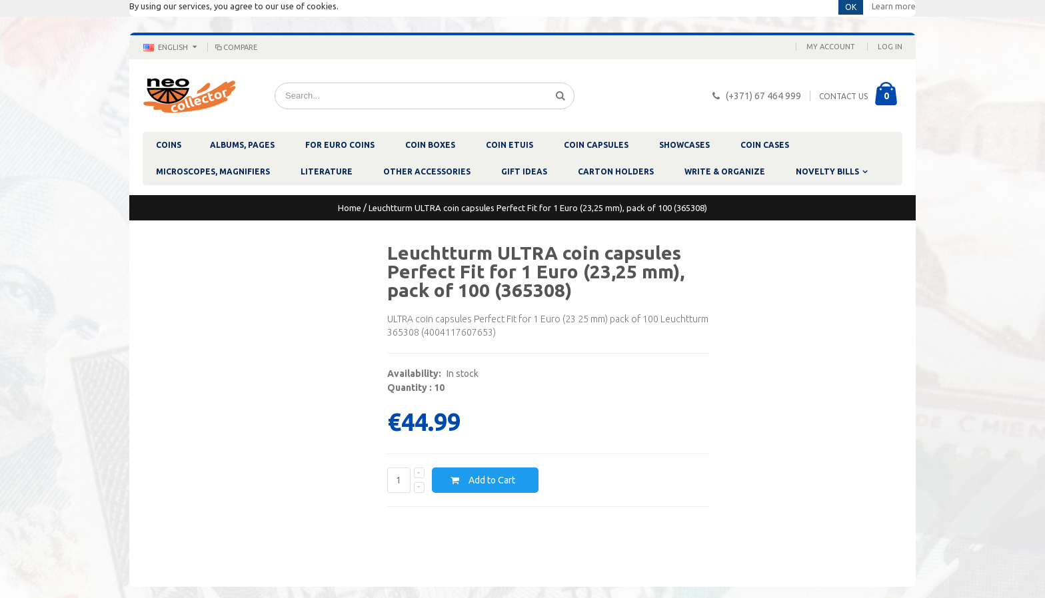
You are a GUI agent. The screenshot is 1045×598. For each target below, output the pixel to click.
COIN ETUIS (509, 145)
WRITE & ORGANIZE (724, 171)
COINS (168, 145)
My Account (830, 47)
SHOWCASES (684, 145)
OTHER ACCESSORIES (427, 171)
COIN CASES (764, 145)
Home (349, 207)
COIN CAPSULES (596, 145)
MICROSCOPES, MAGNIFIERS (213, 171)
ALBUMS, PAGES (242, 145)
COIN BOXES (430, 145)
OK (850, 7)
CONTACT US (843, 96)
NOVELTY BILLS (827, 171)
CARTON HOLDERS (616, 171)
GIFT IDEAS (524, 171)
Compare (235, 47)
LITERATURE (327, 171)
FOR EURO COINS (340, 145)
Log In (890, 47)
